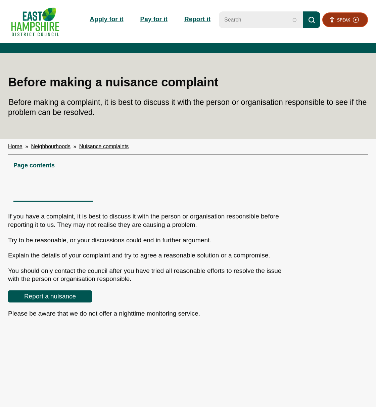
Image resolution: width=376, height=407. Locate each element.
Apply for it (106, 19)
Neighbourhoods (50, 146)
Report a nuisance (50, 296)
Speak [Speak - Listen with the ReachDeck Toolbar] (344, 20)
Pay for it (154, 19)
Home (15, 146)
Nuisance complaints (104, 146)
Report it (197, 19)
